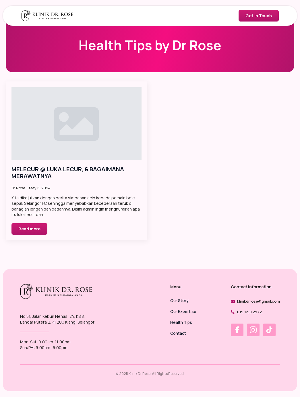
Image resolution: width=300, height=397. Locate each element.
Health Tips (181, 322)
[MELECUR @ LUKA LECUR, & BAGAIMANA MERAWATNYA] (76, 123)
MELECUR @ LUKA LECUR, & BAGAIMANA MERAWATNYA (67, 173)
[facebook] (237, 330)
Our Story (179, 301)
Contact (178, 333)
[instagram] (253, 330)
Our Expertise (183, 312)
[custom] (269, 330)
